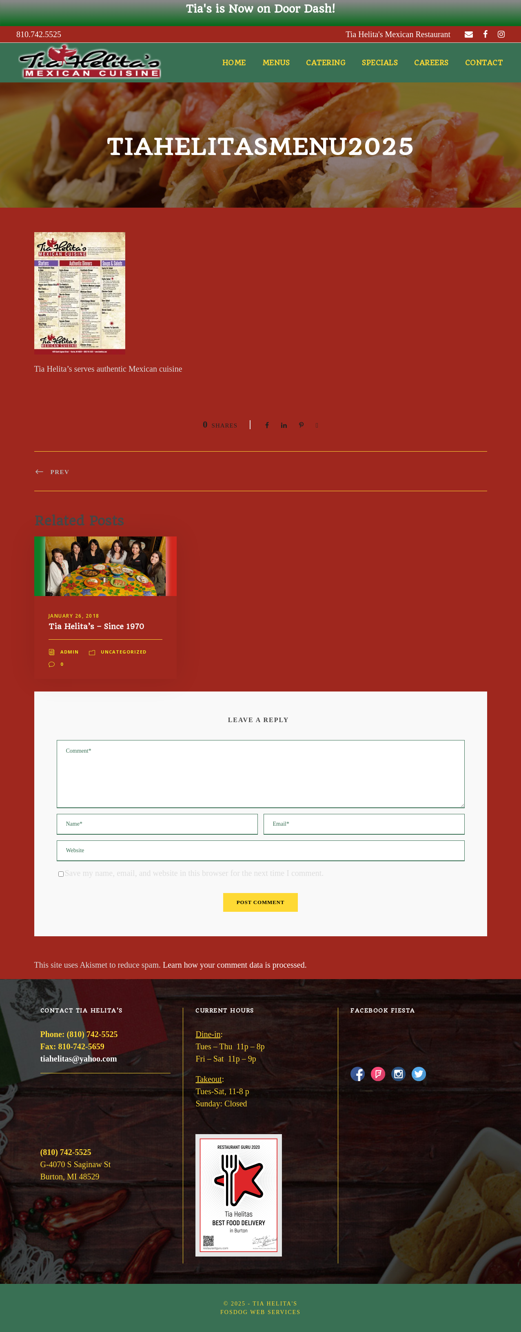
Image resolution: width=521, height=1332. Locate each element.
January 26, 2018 (74, 615)
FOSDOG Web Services (260, 1312)
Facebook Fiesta (382, 1010)
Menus (276, 63)
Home (234, 63)
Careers (431, 63)
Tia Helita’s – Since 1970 (96, 626)
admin (69, 652)
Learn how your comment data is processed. (235, 964)
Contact (484, 63)
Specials (380, 63)
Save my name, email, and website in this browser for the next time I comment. (194, 873)
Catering (326, 63)
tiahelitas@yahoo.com (78, 1058)
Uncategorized (123, 652)
